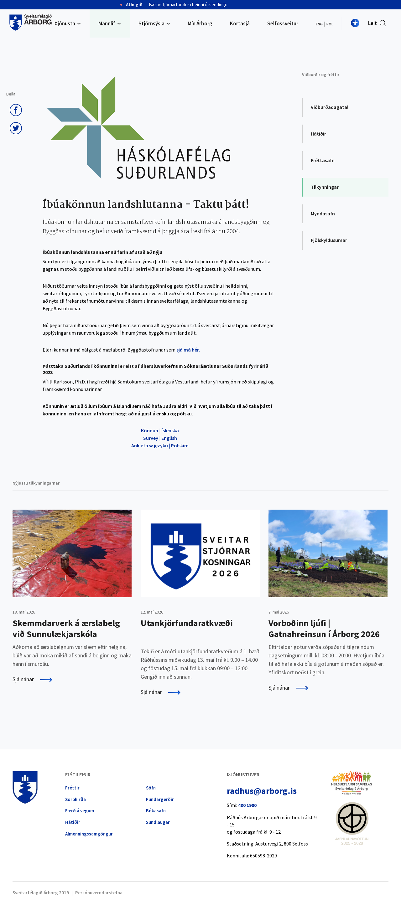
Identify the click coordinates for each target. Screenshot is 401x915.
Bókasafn (156, 811)
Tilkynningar (325, 187)
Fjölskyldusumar (329, 240)
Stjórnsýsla (151, 23)
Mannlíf (106, 23)
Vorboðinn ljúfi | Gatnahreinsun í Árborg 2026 (324, 628)
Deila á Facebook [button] (15, 110)
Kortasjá (240, 23)
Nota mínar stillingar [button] (355, 23)
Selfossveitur (282, 23)
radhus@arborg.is (262, 790)
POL (329, 24)
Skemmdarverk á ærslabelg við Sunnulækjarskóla (66, 628)
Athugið (134, 5)
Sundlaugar (158, 822)
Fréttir (72, 788)
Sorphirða (75, 799)
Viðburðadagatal (329, 107)
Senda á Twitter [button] (15, 128)
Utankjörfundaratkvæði (187, 623)
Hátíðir (318, 134)
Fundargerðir (160, 799)
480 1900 (247, 805)
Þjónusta (65, 23)
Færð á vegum (79, 811)
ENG (319, 24)
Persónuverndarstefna (98, 893)
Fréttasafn (323, 160)
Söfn (151, 788)
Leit (372, 23)
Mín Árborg (200, 23)
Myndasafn (323, 213)
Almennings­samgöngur (89, 834)
